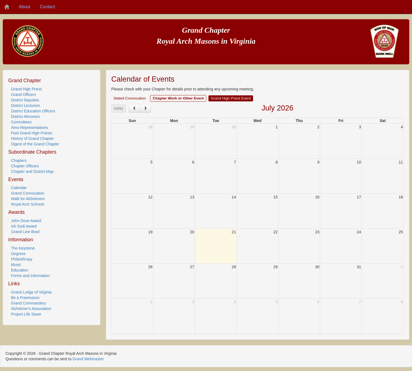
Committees (21, 122)
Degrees (18, 253)
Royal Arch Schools (27, 204)
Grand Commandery (28, 303)
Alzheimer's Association (31, 308)
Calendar (19, 187)
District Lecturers (25, 105)
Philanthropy (21, 259)
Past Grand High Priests (31, 133)
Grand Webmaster (88, 359)
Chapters (19, 160)
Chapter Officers (25, 166)
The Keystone (23, 248)
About (24, 6)
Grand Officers (23, 94)
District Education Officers (33, 111)
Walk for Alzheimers (28, 198)
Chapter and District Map (32, 171)
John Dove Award (26, 220)
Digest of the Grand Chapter (35, 144)
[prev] (134, 108)
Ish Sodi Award (24, 226)
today (118, 108)
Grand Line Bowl (25, 231)
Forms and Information (30, 275)
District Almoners (25, 116)
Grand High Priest (26, 89)
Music (16, 264)
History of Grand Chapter (32, 138)
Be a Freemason (25, 297)
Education (19, 270)
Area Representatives (29, 127)
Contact (47, 6)
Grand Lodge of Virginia (31, 292)
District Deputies (25, 100)
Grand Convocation (27, 193)
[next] (145, 108)
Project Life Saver (26, 314)
